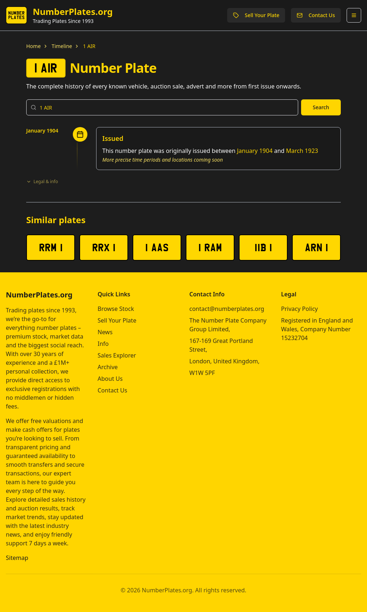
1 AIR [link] (89, 46)
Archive (108, 367)
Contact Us (316, 15)
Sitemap (17, 558)
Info (103, 344)
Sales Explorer (117, 355)
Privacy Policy (299, 309)
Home (33, 46)
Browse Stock (116, 309)
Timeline (62, 46)
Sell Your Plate (256, 15)
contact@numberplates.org (226, 309)
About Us (110, 379)
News (105, 332)
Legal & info (42, 182)
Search (321, 107)
